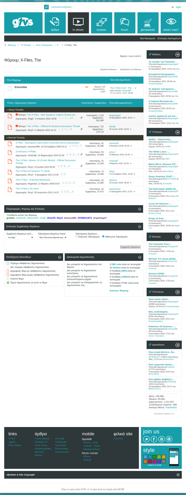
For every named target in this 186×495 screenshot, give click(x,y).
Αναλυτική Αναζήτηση (61, 7)
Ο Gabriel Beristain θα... (161, 101)
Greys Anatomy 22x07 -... (162, 176)
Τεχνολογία (60, 445)
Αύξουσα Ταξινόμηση (87, 236)
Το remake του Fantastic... (163, 61)
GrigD (30, 119)
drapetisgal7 (173, 64)
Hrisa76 (171, 261)
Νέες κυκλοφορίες (158, 311)
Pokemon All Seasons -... (162, 326)
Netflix (168, 146)
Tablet (97, 446)
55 (102, 152)
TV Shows (26, 45)
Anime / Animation (156, 336)
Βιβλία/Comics (155, 389)
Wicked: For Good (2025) (162, 259)
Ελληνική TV (41, 442)
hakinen (171, 367)
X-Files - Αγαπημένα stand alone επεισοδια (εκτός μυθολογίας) (47, 142)
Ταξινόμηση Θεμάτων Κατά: (52, 233)
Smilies (117, 267)
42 (102, 180)
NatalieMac (171, 407)
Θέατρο (38, 455)
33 (102, 189)
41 (102, 161)
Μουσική (39, 452)
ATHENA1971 (155, 357)
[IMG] (124, 270)
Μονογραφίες (62, 448)
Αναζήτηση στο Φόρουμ (130, 69)
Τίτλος (10, 103)
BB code (116, 264)
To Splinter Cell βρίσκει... (162, 89)
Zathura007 (33, 218)
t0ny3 (30, 130)
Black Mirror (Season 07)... (163, 164)
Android (87, 446)
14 (102, 171)
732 (102, 126)
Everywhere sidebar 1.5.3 (164, 414)
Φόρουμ (12, 45)
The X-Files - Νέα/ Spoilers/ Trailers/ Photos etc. (51, 114)
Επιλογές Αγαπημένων (169, 38)
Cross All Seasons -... (160, 203)
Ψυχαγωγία (61, 442)
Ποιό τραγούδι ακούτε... (161, 364)
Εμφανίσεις (100, 103)
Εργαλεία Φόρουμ (108, 69)
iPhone (86, 442)
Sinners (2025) (156, 273)
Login (178, 7)
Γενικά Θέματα (42, 438)
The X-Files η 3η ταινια (27, 188)
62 (102, 143)
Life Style (59, 438)
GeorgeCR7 (173, 246)
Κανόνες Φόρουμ (119, 290)
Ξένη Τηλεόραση (44, 45)
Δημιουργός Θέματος (25, 103)
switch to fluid (154, 465)
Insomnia (118, 438)
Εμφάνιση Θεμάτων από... (20, 233)
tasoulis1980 (34, 146)
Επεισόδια (21, 87)
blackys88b (173, 77)
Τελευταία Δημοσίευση (121, 103)
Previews (152, 254)
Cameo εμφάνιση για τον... (163, 116)
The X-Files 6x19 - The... (121, 88)
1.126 (101, 115)
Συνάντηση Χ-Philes (26, 151)
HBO (167, 159)
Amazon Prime (155, 213)
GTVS (11, 438)
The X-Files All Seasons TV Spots (33, 171)
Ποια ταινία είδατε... (159, 299)
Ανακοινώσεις (62, 452)
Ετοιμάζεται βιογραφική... (162, 74)
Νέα (178, 69)
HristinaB (32, 155)
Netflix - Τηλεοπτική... (160, 139)
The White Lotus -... (159, 151)
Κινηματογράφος (156, 84)
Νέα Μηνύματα (147, 38)
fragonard (32, 183)
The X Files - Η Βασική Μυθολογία (33, 179)
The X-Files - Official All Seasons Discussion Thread (53, 126)
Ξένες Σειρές (41, 445)
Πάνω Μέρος (15, 445)
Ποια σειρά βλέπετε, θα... (162, 352)
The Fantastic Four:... (160, 244)
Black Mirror (168, 171)
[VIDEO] (125, 276)
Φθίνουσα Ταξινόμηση (114, 236)
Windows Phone (91, 449)
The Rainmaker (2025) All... (163, 189)
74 (71, 129)
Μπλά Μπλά (168, 359)
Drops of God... (157, 218)
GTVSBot (172, 179)
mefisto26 (21, 218)
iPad (95, 442)
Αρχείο (11, 442)
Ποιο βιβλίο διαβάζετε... (161, 379)
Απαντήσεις (87, 103)
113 (71, 118)
